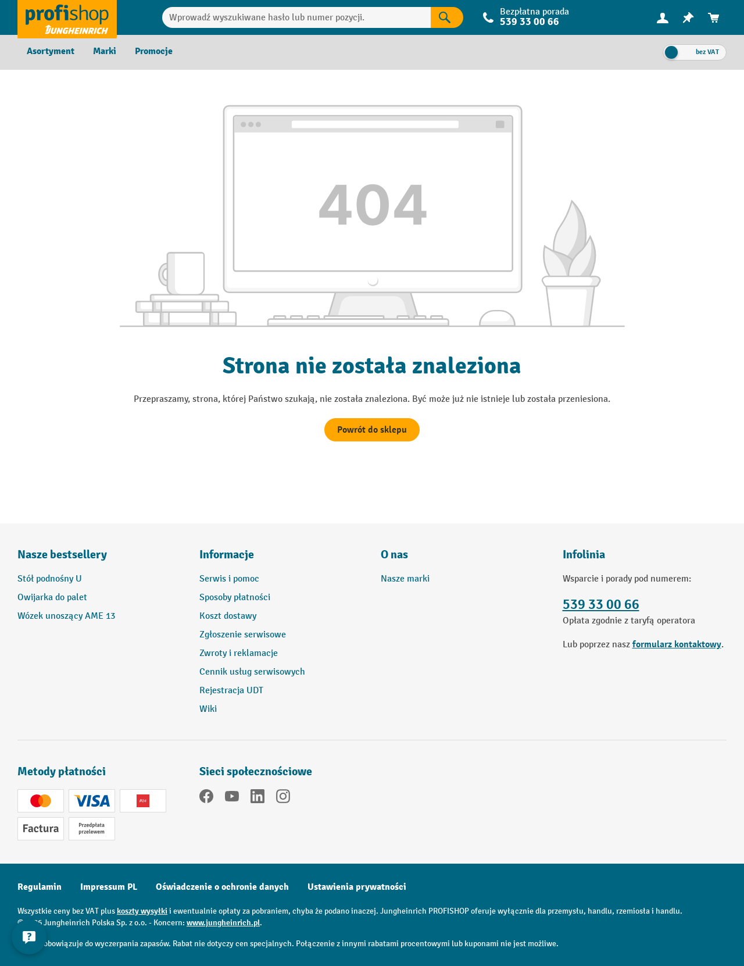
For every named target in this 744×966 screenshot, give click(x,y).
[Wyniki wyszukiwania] (447, 17)
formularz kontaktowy (676, 644)
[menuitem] (662, 17)
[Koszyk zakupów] (714, 17)
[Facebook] (206, 798)
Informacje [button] (226, 554)
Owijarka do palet (52, 597)
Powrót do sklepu (372, 430)
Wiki (208, 709)
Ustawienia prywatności (356, 887)
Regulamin (39, 887)
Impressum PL (108, 887)
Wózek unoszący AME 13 (66, 616)
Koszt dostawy (227, 616)
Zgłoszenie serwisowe (242, 634)
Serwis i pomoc (229, 578)
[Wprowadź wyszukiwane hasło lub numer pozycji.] (296, 17)
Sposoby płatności (234, 597)
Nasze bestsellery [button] (62, 554)
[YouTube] (232, 798)
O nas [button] (394, 554)
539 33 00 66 (529, 21)
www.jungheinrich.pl (223, 923)
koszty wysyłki (142, 911)
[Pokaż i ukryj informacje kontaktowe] (29, 936)
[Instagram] (283, 798)
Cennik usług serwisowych (252, 672)
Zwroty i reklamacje (238, 653)
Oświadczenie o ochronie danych (222, 887)
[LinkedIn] (257, 798)
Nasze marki (405, 578)
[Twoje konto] (662, 17)
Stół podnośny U (49, 578)
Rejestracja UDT (231, 690)
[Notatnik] (688, 17)
